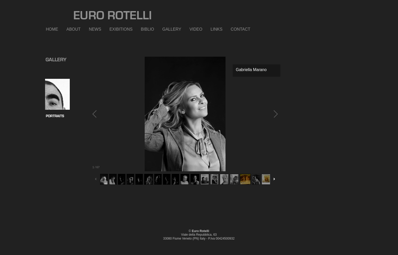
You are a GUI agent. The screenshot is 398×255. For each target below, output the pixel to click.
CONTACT (240, 29)
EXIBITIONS (121, 29)
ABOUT (73, 29)
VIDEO (195, 29)
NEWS (95, 29)
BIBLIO (147, 29)
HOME (52, 29)
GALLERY (171, 29)
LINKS (216, 29)
